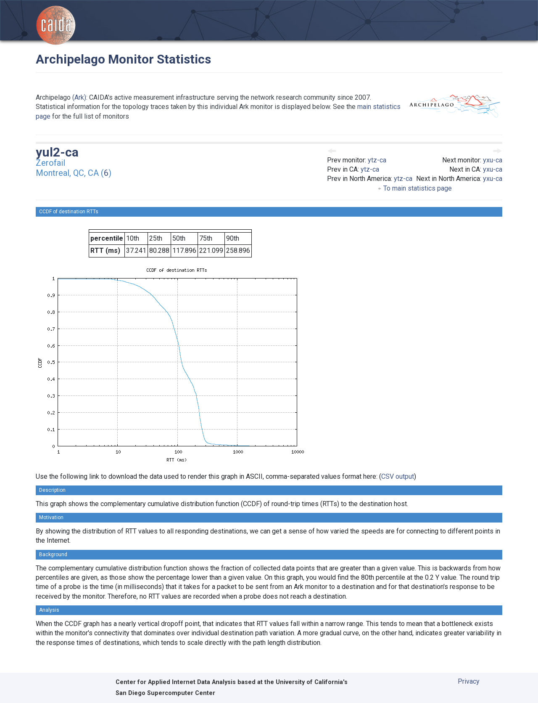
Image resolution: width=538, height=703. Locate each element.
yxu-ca (492, 160)
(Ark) (79, 97)
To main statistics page (414, 188)
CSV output (397, 476)
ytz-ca (377, 160)
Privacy (469, 681)
